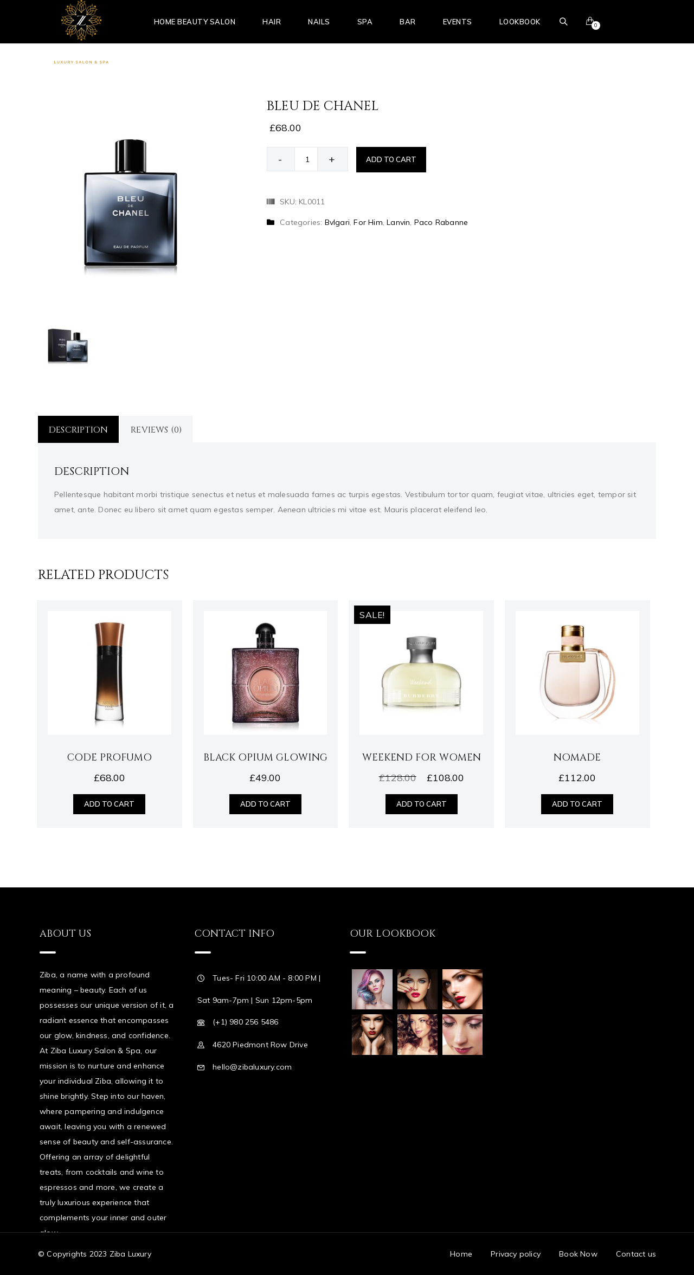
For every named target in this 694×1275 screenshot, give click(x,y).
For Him (368, 222)
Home (461, 1254)
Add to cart (391, 159)
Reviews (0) (156, 430)
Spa (365, 21)
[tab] (79, 429)
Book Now (578, 1254)
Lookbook (520, 21)
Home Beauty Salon (195, 21)
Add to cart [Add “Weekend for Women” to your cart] (421, 804)
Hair (271, 21)
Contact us (636, 1254)
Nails (319, 21)
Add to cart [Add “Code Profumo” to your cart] (109, 804)
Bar (408, 21)
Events (457, 21)
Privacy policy (516, 1254)
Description (78, 430)
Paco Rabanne (441, 222)
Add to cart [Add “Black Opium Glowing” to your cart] (265, 804)
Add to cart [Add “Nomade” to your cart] (577, 804)
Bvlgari (337, 222)
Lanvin (398, 222)
